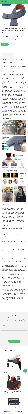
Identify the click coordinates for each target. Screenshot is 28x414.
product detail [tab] (14, 51)
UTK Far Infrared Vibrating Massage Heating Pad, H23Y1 (13, 372)
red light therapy (9, 235)
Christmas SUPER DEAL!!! (17, 353)
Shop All (9, 353)
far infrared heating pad (11, 65)
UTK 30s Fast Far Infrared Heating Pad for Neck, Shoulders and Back (12, 392)
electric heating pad (6, 111)
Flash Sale (4, 353)
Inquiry (4, 44)
